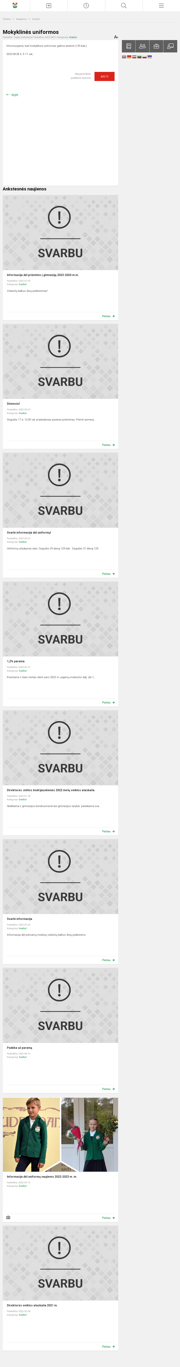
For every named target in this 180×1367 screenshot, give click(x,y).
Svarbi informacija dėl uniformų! (29, 532)
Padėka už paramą (19, 1048)
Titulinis (7, 19)
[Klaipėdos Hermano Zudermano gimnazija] (15, 5)
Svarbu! (36, 19)
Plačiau (106, 316)
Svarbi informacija (19, 919)
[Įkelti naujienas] (48, 5)
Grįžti (15, 95)
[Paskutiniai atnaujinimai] (86, 5)
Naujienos (21, 19)
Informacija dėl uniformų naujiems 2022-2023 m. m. (42, 1176)
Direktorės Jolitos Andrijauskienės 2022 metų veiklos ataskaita (50, 790)
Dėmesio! (13, 403)
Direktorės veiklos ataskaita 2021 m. (32, 1305)
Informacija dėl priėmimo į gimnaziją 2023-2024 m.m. (43, 275)
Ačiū (104, 76)
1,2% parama (15, 661)
